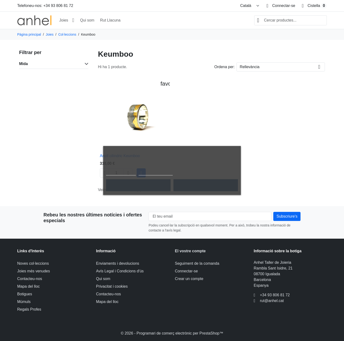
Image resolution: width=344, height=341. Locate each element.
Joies (63, 20)
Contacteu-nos (29, 279)
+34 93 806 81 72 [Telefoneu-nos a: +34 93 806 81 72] (275, 295)
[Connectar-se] (280, 6)
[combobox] (290, 20)
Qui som (87, 20)
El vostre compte (190, 251)
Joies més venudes (33, 271)
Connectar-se (186, 271)
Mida (23, 64)
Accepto (205, 185)
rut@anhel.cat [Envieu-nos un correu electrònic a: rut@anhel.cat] (272, 301)
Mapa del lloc (28, 286)
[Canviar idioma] (250, 5)
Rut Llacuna (110, 20)
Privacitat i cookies (112, 286)
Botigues (24, 294)
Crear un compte (189, 279)
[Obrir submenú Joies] (73, 20)
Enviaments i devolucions (117, 263)
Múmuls (24, 302)
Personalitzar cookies (156, 173)
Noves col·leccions (33, 263)
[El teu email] (210, 216)
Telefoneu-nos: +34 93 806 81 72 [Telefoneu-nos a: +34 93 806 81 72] (45, 6)
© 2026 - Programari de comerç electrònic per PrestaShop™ (172, 333)
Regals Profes (29, 309)
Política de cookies (121, 173)
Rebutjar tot (138, 185)
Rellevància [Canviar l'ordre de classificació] (249, 67)
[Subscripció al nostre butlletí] (287, 216)
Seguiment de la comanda (197, 263)
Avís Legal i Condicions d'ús (120, 271)
